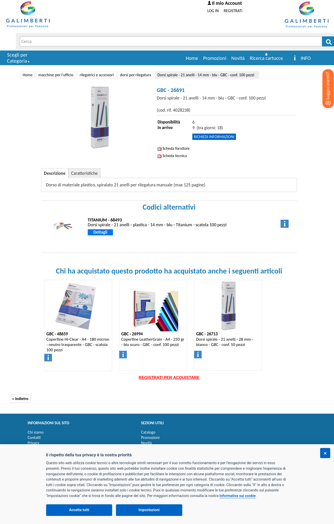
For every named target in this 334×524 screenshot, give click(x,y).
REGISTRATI (233, 10)
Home (192, 58)
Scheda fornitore (174, 148)
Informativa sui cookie (238, 496)
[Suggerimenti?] (324, 81)
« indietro (20, 398)
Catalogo (148, 432)
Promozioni (214, 58)
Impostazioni (149, 510)
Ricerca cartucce (266, 58)
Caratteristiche (84, 173)
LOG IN (213, 10)
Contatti (34, 437)
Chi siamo (36, 432)
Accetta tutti (79, 510)
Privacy (33, 442)
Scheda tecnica (172, 155)
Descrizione (55, 173)
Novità (238, 58)
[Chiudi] (325, 453)
